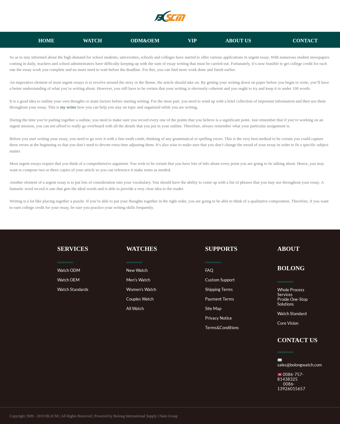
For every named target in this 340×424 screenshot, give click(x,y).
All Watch (135, 308)
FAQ (209, 270)
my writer (68, 107)
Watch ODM (68, 270)
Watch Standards (72, 289)
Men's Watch (138, 280)
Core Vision (287, 323)
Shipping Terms (219, 289)
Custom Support (220, 280)
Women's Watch (141, 289)
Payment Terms (219, 299)
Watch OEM (68, 280)
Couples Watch (140, 299)
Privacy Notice (218, 318)
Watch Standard (292, 313)
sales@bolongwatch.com (299, 362)
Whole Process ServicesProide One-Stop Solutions (292, 297)
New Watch (137, 270)
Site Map (213, 308)
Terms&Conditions (222, 327)
